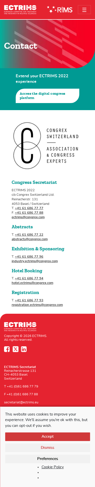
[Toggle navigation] (84, 9)
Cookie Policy (53, 467)
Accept (48, 437)
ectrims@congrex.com (28, 217)
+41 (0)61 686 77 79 (22, 386)
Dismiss (47, 448)
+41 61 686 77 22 (29, 234)
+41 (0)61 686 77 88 (22, 394)
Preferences (47, 459)
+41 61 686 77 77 (29, 208)
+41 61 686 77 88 (29, 212)
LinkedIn (24, 349)
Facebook (7, 349)
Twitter (16, 349)
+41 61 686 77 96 (29, 256)
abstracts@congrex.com (30, 239)
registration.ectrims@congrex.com (37, 305)
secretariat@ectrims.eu (21, 402)
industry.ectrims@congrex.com (35, 261)
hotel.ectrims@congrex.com (32, 283)
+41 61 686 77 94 (29, 278)
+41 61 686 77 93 (29, 300)
